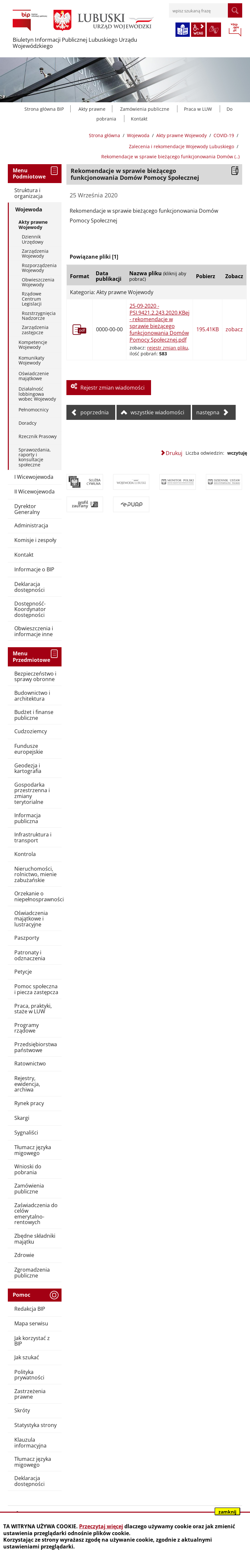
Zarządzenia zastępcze (35, 329)
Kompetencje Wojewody (33, 344)
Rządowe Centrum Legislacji (32, 299)
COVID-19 (224, 135)
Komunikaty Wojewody (31, 360)
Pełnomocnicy (34, 410)
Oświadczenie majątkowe (34, 375)
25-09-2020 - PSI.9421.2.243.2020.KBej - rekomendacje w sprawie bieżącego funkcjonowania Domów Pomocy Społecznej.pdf (159, 322)
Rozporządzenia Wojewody (39, 267)
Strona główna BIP (44, 109)
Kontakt (139, 119)
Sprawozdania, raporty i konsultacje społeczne (35, 457)
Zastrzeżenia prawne (30, 1394)
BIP (235, 30)
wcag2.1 (198, 29)
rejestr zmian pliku (167, 348)
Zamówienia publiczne (144, 109)
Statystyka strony (35, 1425)
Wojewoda (138, 135)
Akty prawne (91, 109)
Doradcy (27, 423)
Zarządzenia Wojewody (35, 253)
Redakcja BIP (29, 1308)
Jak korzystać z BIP (32, 1341)
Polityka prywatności (29, 1374)
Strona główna (104, 135)
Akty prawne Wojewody (181, 135)
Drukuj (174, 453)
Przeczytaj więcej (101, 1526)
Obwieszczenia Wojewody (38, 282)
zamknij (227, 1512)
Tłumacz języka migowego (32, 1461)
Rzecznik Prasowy (38, 436)
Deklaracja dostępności (29, 1481)
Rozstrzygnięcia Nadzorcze (39, 315)
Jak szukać (26, 1357)
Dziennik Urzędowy (32, 239)
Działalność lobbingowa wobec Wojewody (37, 394)
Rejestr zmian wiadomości (112, 387)
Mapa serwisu (31, 1323)
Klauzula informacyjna (30, 1442)
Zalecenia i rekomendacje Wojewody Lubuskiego (181, 146)
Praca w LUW (198, 109)
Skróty (22, 1410)
